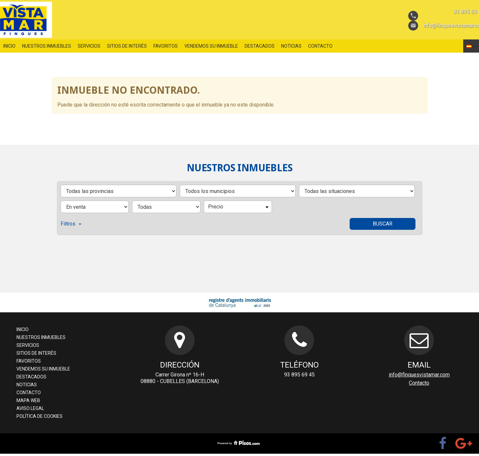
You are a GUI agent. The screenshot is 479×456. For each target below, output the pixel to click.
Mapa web (28, 400)
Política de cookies (39, 416)
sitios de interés (127, 46)
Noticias (291, 46)
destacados (260, 46)
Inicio (9, 46)
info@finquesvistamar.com (419, 375)
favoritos (165, 46)
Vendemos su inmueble (211, 46)
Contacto (320, 46)
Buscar (382, 224)
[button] (471, 46)
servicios (89, 46)
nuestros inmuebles (46, 46)
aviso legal (30, 408)
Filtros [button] (71, 224)
